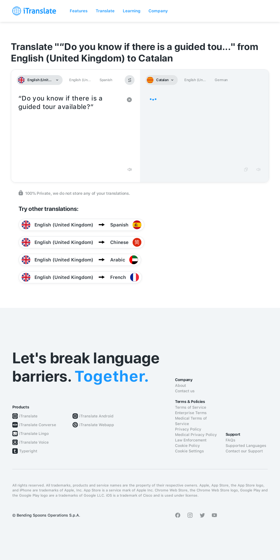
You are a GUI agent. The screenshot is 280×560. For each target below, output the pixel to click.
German (221, 80)
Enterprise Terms (191, 413)
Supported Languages (246, 445)
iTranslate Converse (37, 425)
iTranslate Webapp (96, 425)
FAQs (230, 440)
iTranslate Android (96, 416)
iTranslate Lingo (34, 433)
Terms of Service (190, 407)
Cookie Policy (187, 445)
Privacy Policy (188, 429)
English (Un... (80, 80)
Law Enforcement (190, 440)
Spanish (106, 80)
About (180, 385)
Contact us (185, 391)
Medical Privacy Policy (196, 434)
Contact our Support (244, 451)
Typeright (28, 451)
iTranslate (28, 416)
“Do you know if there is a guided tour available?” (70, 128)
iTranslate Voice (34, 442)
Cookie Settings (189, 451)
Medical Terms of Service (191, 421)
